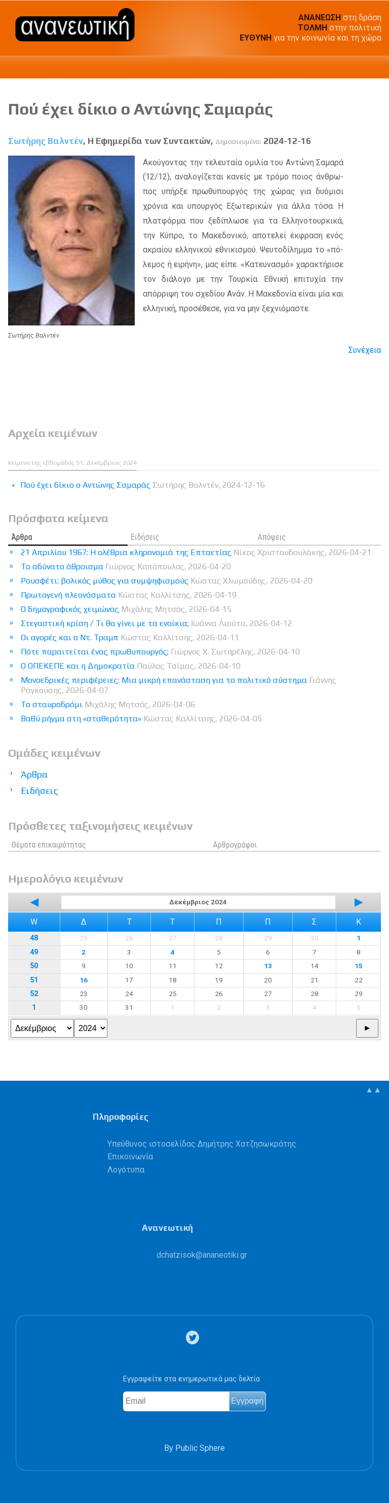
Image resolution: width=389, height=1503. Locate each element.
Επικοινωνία (130, 1156)
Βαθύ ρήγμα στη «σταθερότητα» (141, 718)
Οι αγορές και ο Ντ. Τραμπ (130, 637)
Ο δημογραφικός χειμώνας (126, 609)
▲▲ (373, 1089)
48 (34, 938)
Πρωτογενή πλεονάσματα (129, 595)
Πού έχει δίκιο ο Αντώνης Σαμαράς (140, 108)
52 (34, 993)
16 (84, 980)
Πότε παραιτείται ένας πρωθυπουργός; (160, 651)
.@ (202, 1255)
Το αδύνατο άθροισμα (126, 566)
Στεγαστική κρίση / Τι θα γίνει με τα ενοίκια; (156, 623)
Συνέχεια (364, 350)
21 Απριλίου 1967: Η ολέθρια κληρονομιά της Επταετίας (196, 552)
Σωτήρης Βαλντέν (45, 141)
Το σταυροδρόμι (108, 704)
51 (34, 980)
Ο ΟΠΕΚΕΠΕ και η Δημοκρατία (131, 666)
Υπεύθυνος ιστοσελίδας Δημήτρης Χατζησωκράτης (201, 1144)
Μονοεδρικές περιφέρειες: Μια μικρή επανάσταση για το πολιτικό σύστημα (178, 685)
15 (359, 966)
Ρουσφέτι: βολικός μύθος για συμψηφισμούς (167, 580)
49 (34, 952)
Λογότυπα (125, 1170)
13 (268, 966)
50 (34, 966)
